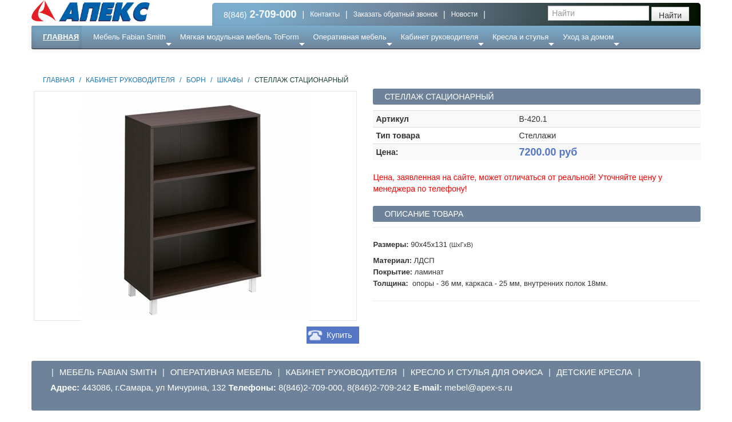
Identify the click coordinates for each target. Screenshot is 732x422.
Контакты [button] (325, 14)
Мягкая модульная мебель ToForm (239, 37)
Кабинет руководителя (439, 37)
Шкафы (230, 80)
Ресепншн (155, 59)
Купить (339, 335)
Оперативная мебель (350, 37)
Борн (196, 80)
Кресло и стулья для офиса (477, 372)
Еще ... (112, 59)
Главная (61, 37)
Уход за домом (588, 37)
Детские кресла (594, 372)
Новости (464, 14)
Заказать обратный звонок (395, 14)
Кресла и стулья (520, 37)
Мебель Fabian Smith (129, 37)
